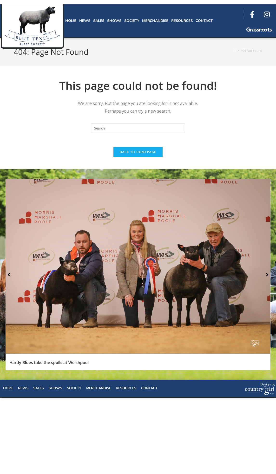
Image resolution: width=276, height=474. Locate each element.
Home (70, 20)
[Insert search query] (138, 128)
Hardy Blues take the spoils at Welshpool (49, 363)
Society (131, 20)
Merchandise (155, 20)
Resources (182, 20)
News (84, 20)
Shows (114, 20)
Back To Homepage (138, 152)
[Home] (234, 50)
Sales (98, 20)
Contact (204, 20)
